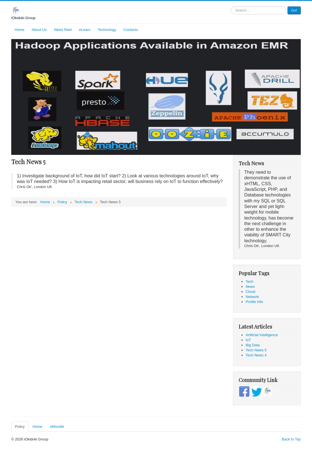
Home (19, 30)
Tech (249, 281)
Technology (107, 30)
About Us (39, 30)
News (250, 286)
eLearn (84, 30)
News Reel (63, 30)
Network (252, 297)
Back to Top (291, 439)
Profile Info (254, 302)
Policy (20, 426)
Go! (294, 10)
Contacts (130, 30)
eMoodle (57, 426)
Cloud (250, 292)
